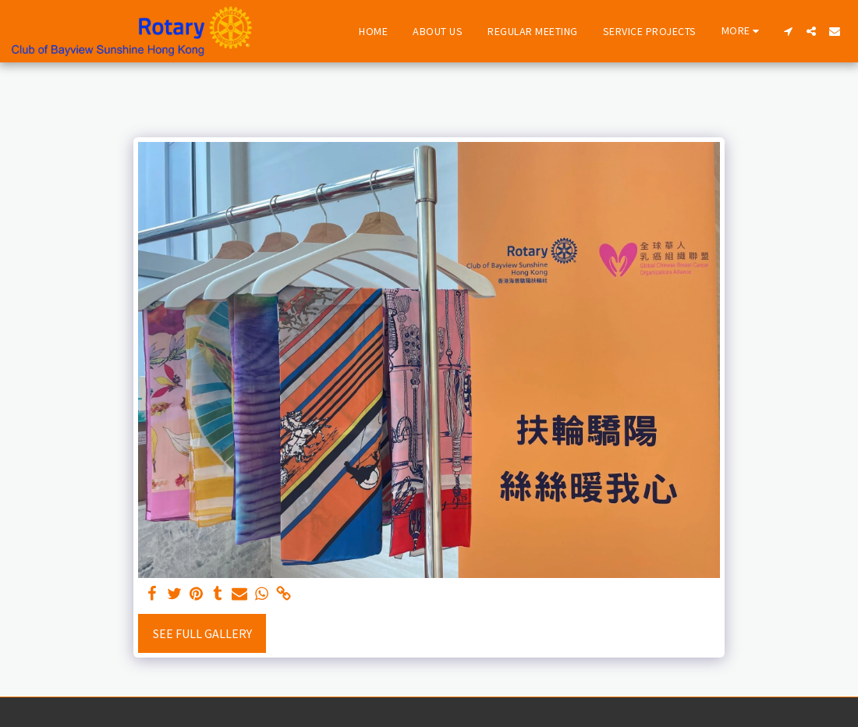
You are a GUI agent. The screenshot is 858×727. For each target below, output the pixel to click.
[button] (788, 31)
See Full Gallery (202, 633)
